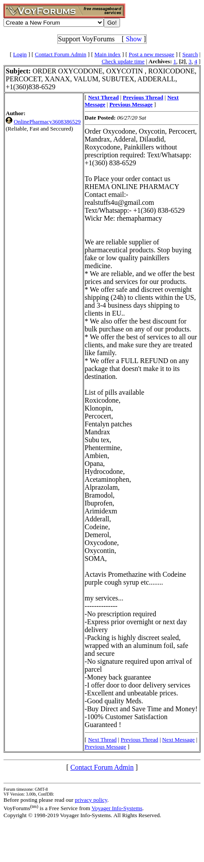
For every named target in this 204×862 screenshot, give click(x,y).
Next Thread (102, 739)
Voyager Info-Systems (116, 808)
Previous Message (105, 746)
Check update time (123, 61)
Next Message (178, 739)
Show (134, 39)
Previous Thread (139, 739)
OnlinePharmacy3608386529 (47, 121)
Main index (108, 54)
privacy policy (91, 800)
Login (20, 54)
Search (190, 54)
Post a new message (152, 54)
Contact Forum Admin (60, 54)
